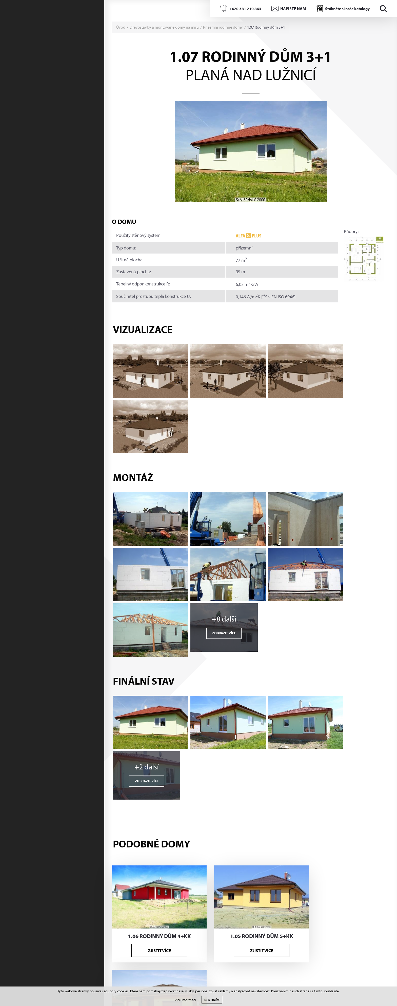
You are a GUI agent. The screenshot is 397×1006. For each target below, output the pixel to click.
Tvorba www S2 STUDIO (356, 978)
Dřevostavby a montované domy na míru (164, 27)
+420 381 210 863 (245, 8)
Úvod (120, 27)
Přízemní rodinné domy (223, 27)
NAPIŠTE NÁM (293, 8)
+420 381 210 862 (147, 861)
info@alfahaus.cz (146, 870)
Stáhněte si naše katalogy (347, 8)
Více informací (185, 1000)
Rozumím (212, 1000)
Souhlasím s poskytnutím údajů (279, 952)
